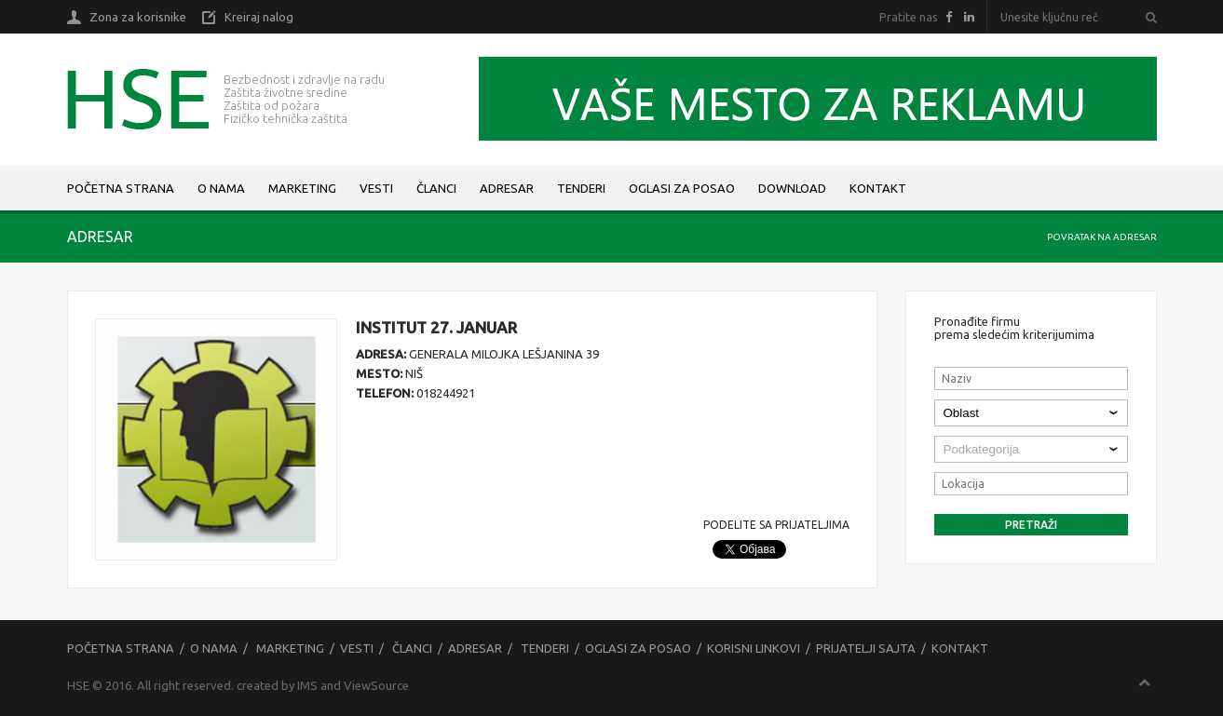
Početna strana (120, 188)
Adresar (507, 188)
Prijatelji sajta (866, 648)
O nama (221, 188)
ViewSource (376, 685)
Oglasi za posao (682, 188)
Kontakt (877, 188)
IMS (307, 685)
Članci (436, 188)
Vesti (376, 188)
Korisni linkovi (753, 648)
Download (792, 188)
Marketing (302, 188)
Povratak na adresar (1102, 237)
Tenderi (581, 188)
